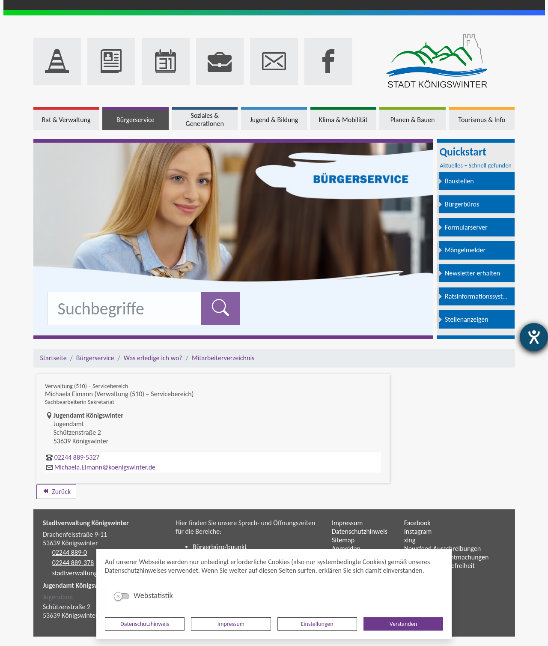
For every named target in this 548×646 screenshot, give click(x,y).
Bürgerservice (95, 358)
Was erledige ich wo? (153, 358)
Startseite (53, 358)
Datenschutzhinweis (144, 624)
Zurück (56, 491)
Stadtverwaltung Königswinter (86, 523)
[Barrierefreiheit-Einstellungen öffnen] (534, 337)
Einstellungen (317, 624)
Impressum (230, 624)
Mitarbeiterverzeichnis (223, 358)
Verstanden (403, 624)
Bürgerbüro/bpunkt (220, 547)
